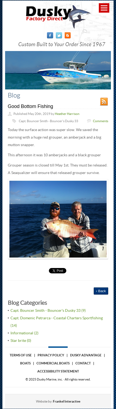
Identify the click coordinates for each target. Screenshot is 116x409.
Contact (83, 363)
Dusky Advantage (86, 355)
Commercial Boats (53, 363)
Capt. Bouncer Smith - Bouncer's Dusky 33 (48, 121)
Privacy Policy (51, 355)
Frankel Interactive (66, 401)
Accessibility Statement (58, 371)
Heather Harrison (67, 113)
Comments (100, 121)
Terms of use (21, 355)
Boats (25, 363)
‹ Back (101, 291)
